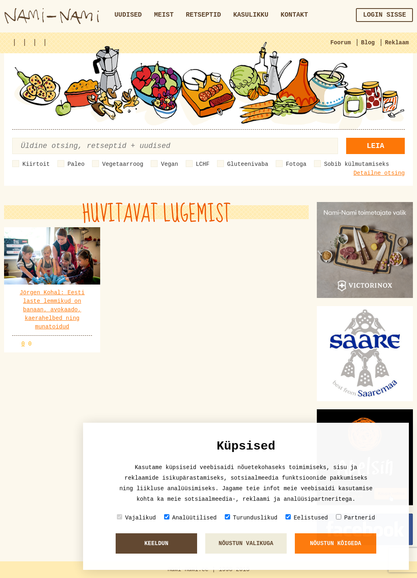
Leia (375, 146)
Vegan (169, 164)
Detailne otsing (379, 173)
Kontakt (294, 15)
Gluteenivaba (247, 164)
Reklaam (397, 42)
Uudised (128, 15)
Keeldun (157, 543)
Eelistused (306, 517)
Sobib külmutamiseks (356, 164)
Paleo (76, 164)
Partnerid (355, 517)
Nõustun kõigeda (335, 543)
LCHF (203, 164)
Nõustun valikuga (246, 543)
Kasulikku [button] (250, 15)
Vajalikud (136, 517)
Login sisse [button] (384, 15)
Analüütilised (190, 517)
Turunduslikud (251, 517)
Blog (368, 42)
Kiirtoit (36, 164)
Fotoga (296, 164)
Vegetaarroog (122, 164)
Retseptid (203, 15)
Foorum (340, 42)
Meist (163, 15)
